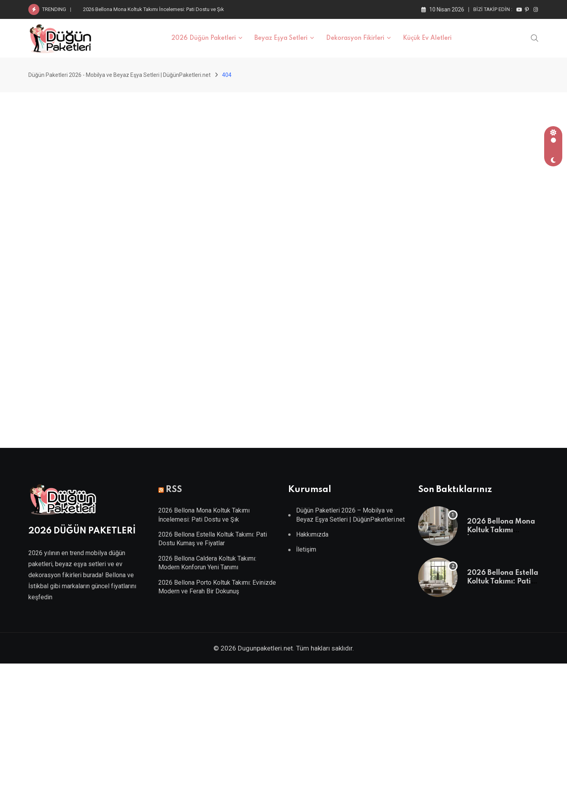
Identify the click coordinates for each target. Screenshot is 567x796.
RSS (174, 489)
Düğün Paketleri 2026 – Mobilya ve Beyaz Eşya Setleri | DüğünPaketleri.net (350, 515)
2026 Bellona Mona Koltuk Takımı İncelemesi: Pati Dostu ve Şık (153, 9)
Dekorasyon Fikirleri (355, 38)
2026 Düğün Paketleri (203, 38)
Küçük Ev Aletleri (427, 38)
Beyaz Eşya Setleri (281, 38)
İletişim (306, 549)
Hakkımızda (312, 534)
